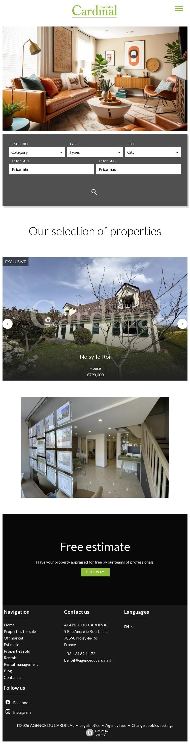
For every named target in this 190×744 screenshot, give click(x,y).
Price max (108, 161)
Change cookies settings (153, 725)
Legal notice (89, 725)
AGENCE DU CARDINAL (86, 624)
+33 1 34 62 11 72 (79, 653)
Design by (95, 732)
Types (75, 143)
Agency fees (115, 725)
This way (95, 572)
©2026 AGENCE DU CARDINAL (45, 725)
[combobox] (37, 152)
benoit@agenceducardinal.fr (88, 660)
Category (20, 143)
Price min (20, 161)
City (131, 143)
